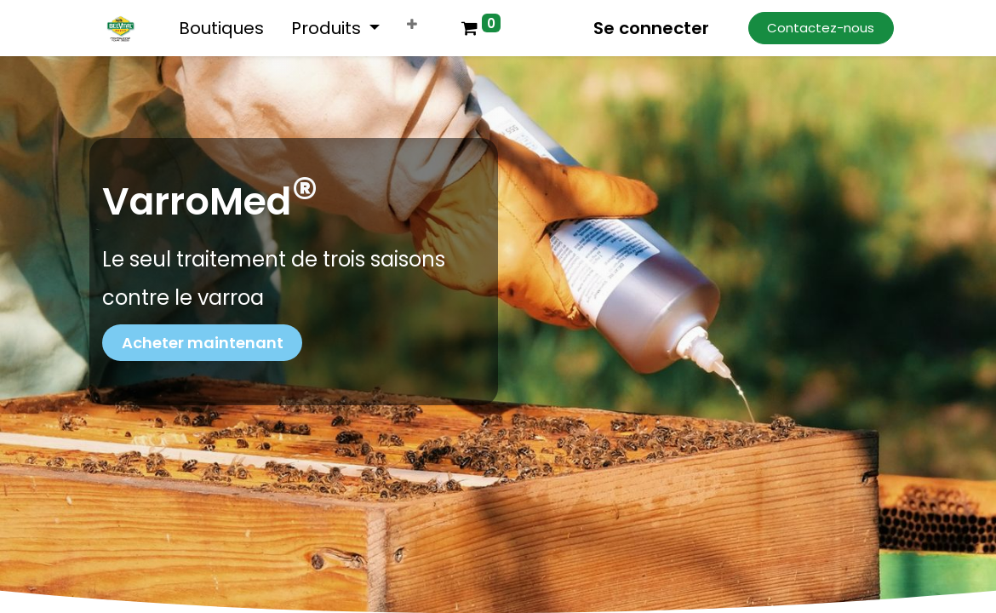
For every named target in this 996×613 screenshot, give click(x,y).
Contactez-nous (820, 28)
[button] (412, 25)
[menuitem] (221, 28)
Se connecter (651, 28)
